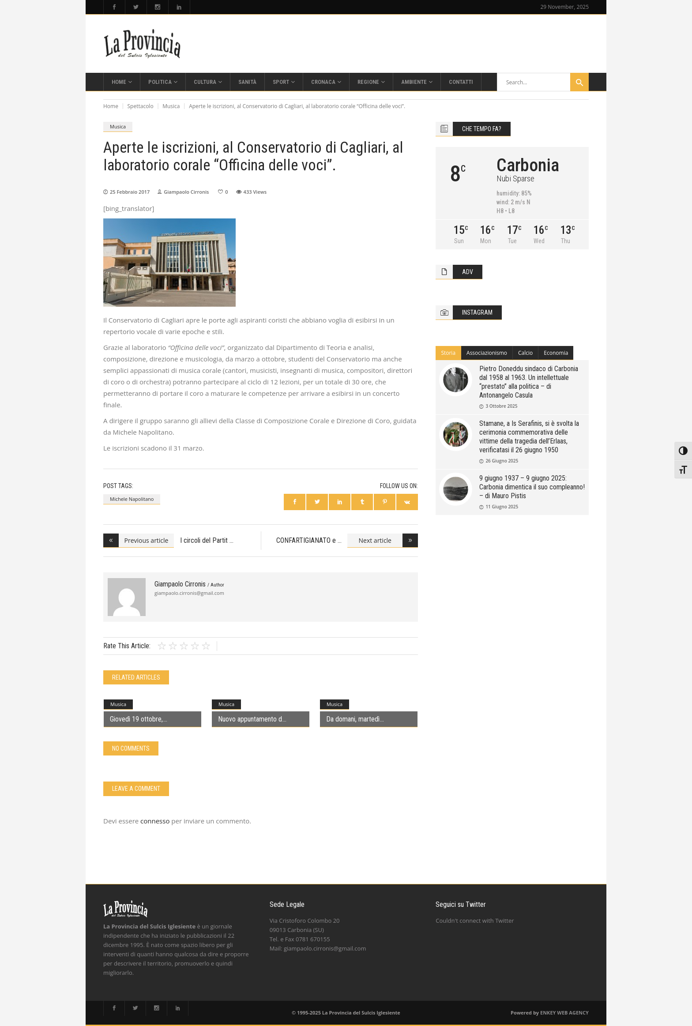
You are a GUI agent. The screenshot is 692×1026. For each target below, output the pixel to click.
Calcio (525, 353)
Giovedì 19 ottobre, (136, 719)
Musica (171, 106)
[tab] (448, 353)
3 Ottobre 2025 (501, 406)
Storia (448, 353)
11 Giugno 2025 (501, 507)
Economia (556, 353)
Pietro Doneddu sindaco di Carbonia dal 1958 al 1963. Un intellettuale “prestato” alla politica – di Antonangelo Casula (528, 382)
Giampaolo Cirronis (186, 191)
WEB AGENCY (573, 1012)
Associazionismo (486, 353)
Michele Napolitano (132, 499)
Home (110, 106)
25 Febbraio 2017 (130, 191)
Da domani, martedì (353, 719)
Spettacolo (141, 106)
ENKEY (548, 1012)
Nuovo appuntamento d (250, 719)
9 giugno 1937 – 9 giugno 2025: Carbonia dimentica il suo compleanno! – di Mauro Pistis (532, 487)
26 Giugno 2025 (501, 461)
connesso (154, 820)
